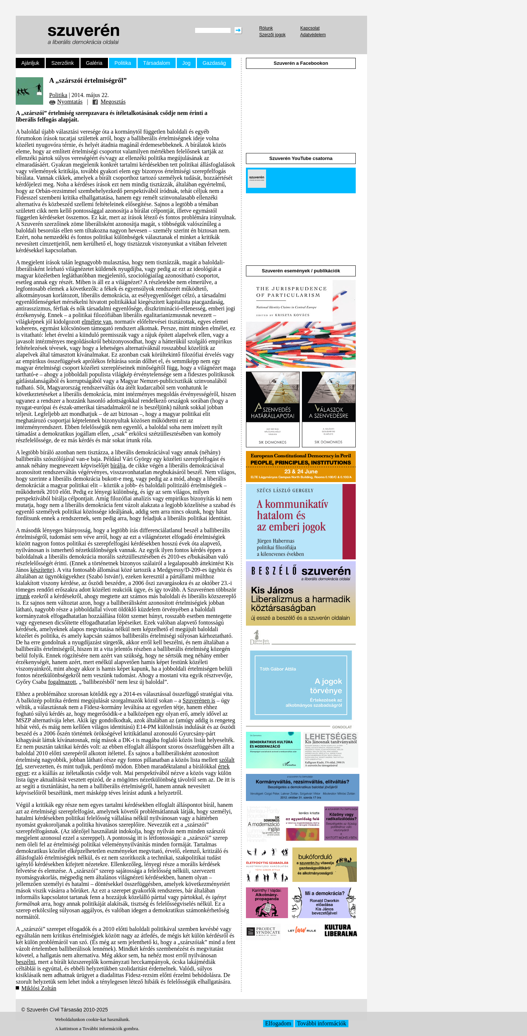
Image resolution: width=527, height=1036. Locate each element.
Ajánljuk (30, 63)
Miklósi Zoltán (38, 988)
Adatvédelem (313, 34)
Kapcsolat (310, 28)
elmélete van (96, 321)
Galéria (94, 63)
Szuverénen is (199, 700)
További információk (321, 1023)
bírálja (118, 465)
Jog (186, 63)
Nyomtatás (69, 101)
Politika (123, 63)
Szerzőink (62, 63)
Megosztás (113, 101)
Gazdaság (214, 63)
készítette (41, 570)
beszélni (25, 962)
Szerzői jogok (272, 34)
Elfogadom (278, 1023)
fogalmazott (62, 682)
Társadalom (156, 63)
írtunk (23, 596)
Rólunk (266, 28)
